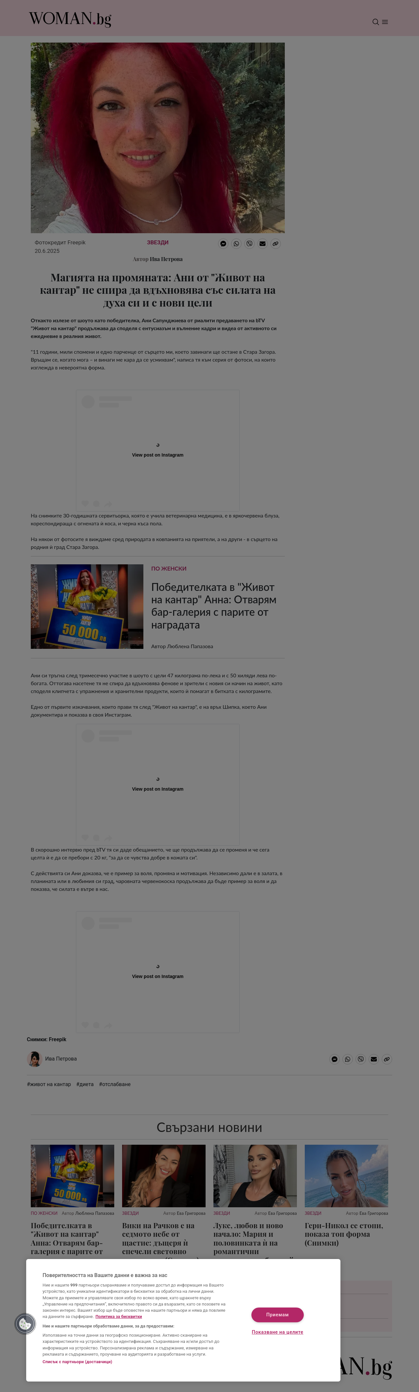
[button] (25, 1323)
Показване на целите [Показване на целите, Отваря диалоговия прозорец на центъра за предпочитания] (277, 1332)
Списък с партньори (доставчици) (77, 1361)
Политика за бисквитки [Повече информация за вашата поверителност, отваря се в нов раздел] (119, 1316)
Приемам (277, 1315)
